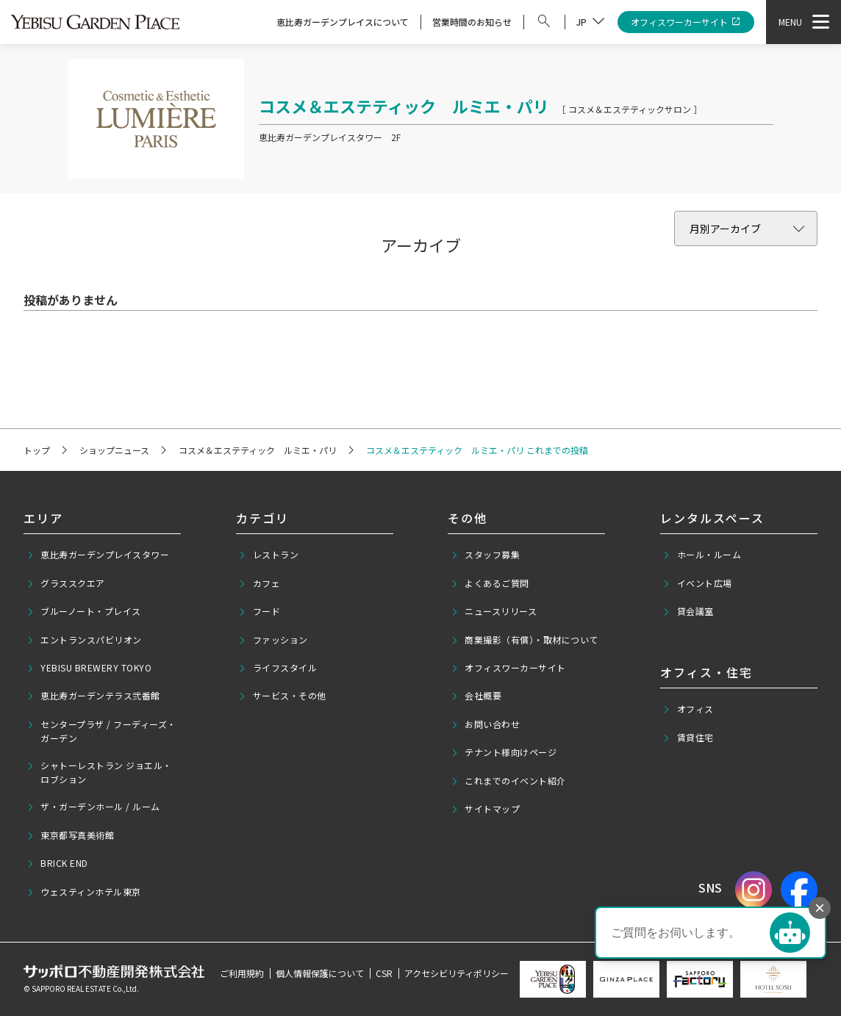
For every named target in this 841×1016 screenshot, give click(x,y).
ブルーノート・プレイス (83, 611)
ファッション (273, 639)
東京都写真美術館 (70, 835)
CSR (384, 973)
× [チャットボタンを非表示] (820, 908)
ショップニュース (114, 450)
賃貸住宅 (688, 737)
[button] (710, 933)
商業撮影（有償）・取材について (524, 639)
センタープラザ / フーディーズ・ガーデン (101, 731)
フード (259, 611)
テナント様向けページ (504, 752)
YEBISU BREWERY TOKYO (89, 667)
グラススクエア (65, 583)
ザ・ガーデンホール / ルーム (93, 806)
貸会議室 (688, 611)
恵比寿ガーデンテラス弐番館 (93, 695)
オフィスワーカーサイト (686, 22)
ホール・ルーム (701, 554)
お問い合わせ (485, 724)
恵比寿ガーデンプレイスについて (342, 21)
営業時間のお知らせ (472, 21)
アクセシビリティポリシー (456, 973)
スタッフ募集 (485, 554)
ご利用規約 (242, 973)
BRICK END (57, 863)
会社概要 (476, 695)
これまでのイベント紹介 (508, 781)
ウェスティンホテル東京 (83, 891)
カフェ (259, 583)
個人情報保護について (320, 973)
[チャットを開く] (790, 932)
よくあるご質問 (490, 583)
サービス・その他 (282, 695)
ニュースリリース (494, 611)
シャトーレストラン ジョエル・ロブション (99, 772)
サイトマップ (485, 808)
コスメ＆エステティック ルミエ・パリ (258, 450)
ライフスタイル (277, 667)
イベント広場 (697, 583)
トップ (37, 450)
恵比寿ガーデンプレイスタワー (98, 554)
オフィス (688, 709)
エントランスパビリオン (84, 639)
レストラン (268, 554)
